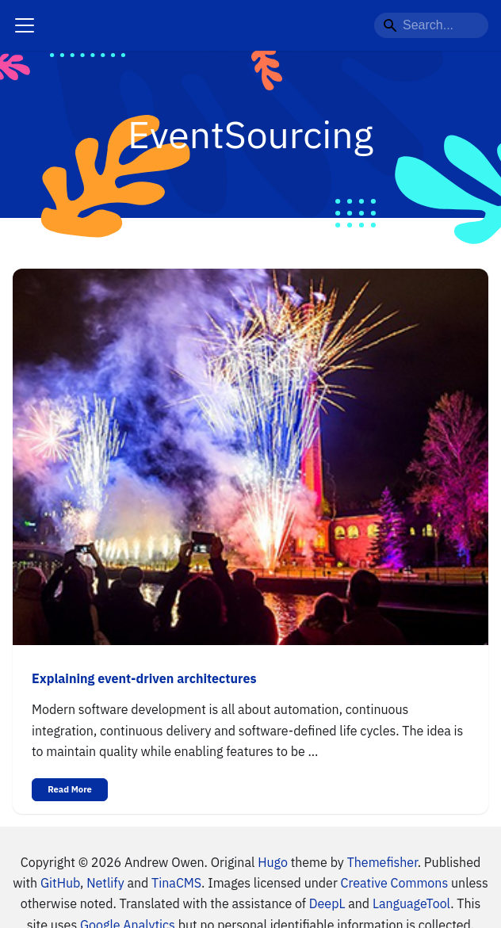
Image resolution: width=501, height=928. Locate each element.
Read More (70, 789)
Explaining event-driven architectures (144, 678)
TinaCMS (176, 883)
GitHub (60, 883)
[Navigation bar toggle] (24, 25)
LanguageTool (411, 903)
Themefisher (382, 862)
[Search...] (431, 25)
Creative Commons (395, 883)
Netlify (105, 883)
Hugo (273, 862)
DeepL (327, 903)
